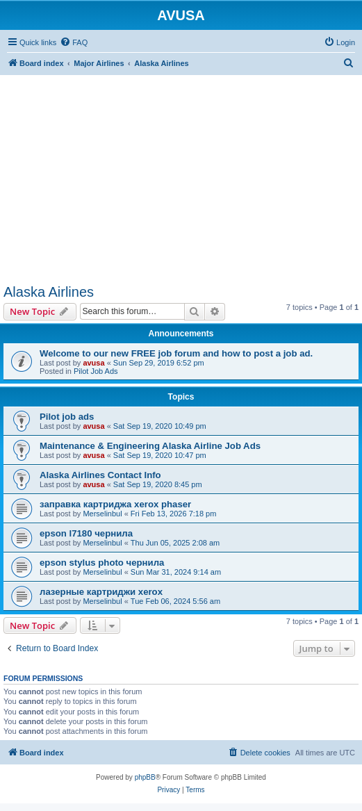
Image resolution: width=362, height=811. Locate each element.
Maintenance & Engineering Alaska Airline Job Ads (150, 446)
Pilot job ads (67, 416)
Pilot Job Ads (96, 371)
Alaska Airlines (48, 292)
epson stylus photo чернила (102, 562)
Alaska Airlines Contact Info (100, 475)
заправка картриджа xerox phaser (115, 504)
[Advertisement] (181, 172)
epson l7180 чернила (86, 533)
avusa (93, 363)
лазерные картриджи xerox (101, 592)
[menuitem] (74, 42)
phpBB (145, 777)
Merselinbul (102, 513)
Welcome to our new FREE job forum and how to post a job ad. (176, 353)
